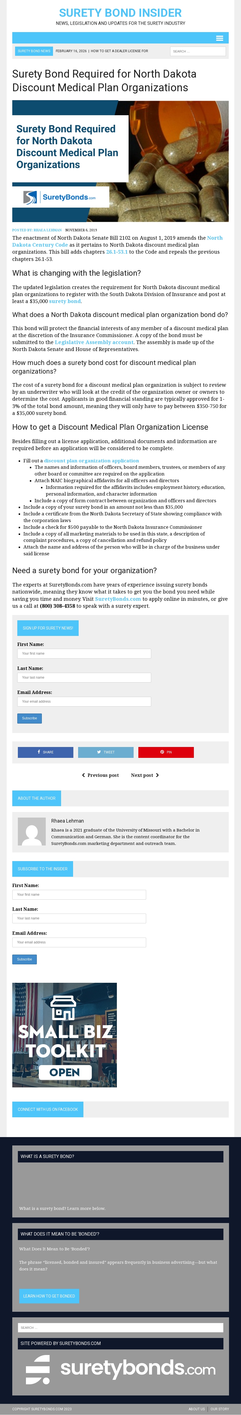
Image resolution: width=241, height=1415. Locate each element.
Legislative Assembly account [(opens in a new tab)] (94, 343)
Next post (145, 775)
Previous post (100, 775)
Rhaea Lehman (48, 230)
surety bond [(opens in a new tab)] (65, 302)
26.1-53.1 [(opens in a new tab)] (117, 252)
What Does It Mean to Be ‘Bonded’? (54, 1249)
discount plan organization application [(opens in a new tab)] (91, 461)
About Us (197, 1409)
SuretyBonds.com (118, 599)
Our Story (220, 1409)
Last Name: (30, 668)
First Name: (30, 645)
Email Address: (34, 692)
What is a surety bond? (42, 1208)
